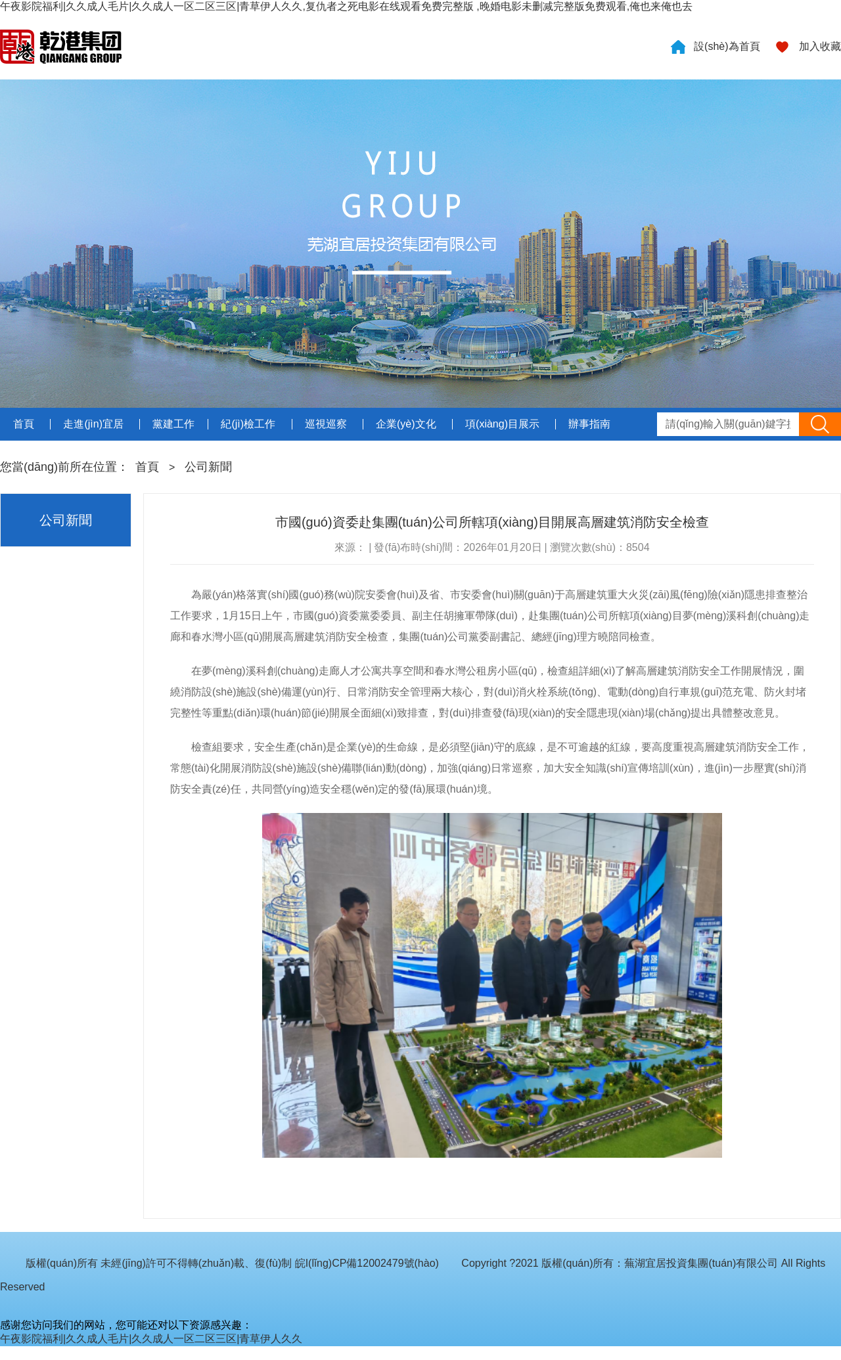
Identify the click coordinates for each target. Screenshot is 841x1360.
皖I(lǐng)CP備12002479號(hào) (367, 1263)
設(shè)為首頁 (727, 46)
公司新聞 (208, 466)
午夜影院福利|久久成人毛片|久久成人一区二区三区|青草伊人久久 (151, 1338)
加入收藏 (820, 46)
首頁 (147, 466)
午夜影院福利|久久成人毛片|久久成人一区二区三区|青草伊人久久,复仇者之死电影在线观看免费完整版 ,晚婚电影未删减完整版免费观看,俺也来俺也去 (346, 6)
